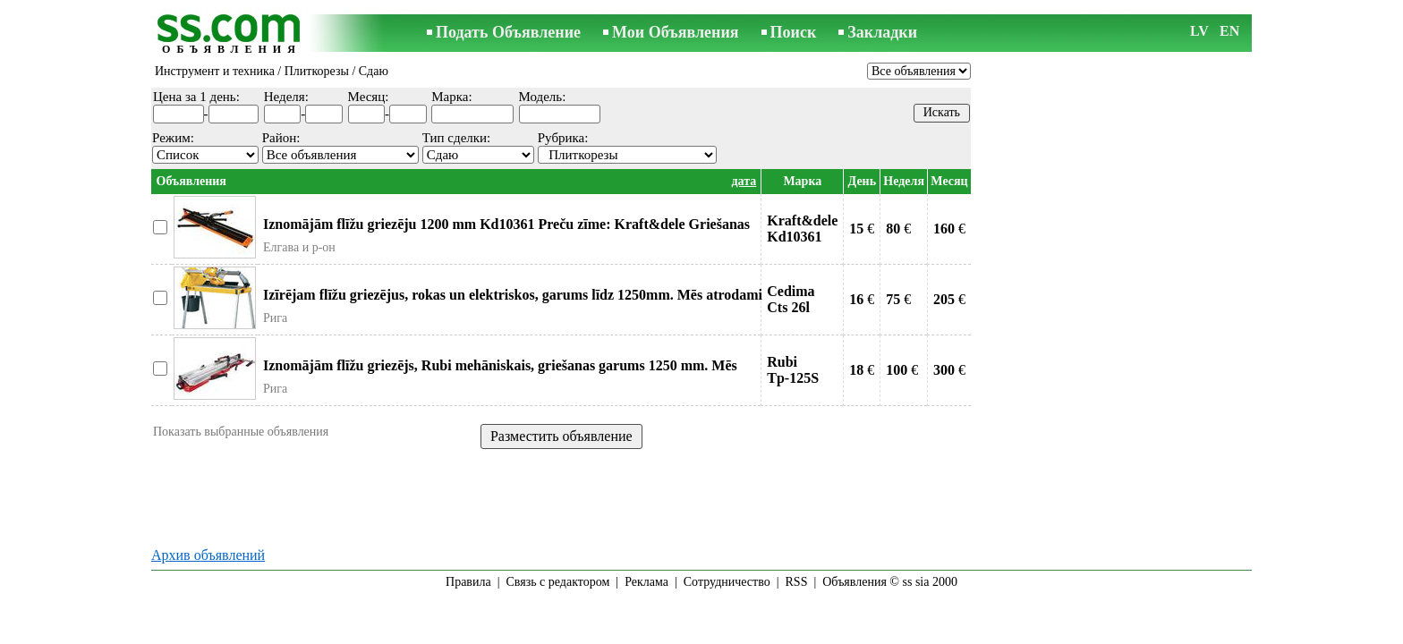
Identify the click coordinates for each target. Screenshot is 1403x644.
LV (1199, 30)
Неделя (903, 181)
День (862, 181)
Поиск (793, 32)
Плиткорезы (317, 71)
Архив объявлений (208, 555)
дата (743, 181)
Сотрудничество (727, 582)
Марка (802, 181)
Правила (468, 582)
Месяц (949, 181)
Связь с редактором (558, 582)
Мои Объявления (675, 32)
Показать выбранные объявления (240, 431)
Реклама (646, 582)
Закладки (882, 32)
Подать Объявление (508, 32)
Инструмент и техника (215, 71)
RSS (797, 582)
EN (1229, 30)
